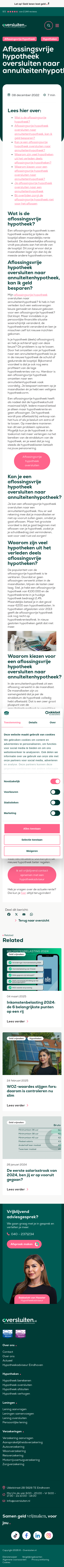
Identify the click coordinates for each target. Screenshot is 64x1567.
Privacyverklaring (40, 1559)
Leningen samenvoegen (18, 1413)
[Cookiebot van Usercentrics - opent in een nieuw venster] (45, 713)
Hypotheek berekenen (17, 1380)
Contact (8, 1352)
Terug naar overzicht (33, 920)
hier (23, 893)
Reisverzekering (13, 1455)
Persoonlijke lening (15, 1422)
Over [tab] (53, 722)
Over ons (9, 1356)
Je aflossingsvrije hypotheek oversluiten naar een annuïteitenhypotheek (33, 187)
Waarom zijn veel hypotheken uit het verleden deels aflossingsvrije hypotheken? (34, 158)
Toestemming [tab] (12, 722)
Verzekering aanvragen (18, 1438)
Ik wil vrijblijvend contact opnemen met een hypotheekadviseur (32, 875)
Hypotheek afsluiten (16, 1389)
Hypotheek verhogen (16, 1393)
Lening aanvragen (15, 1409)
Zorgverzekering (13, 1464)
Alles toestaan (32, 828)
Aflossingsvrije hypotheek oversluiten (32, 461)
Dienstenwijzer (10, 1557)
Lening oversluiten (15, 1418)
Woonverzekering (14, 1451)
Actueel (7, 1360)
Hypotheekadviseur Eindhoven (23, 1365)
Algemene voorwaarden (14, 1559)
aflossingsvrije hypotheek (30, 295)
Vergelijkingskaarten (32, 1557)
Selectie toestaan (32, 839)
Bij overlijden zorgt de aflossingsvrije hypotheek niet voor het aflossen (34, 199)
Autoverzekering (13, 1447)
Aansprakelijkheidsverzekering (23, 1442)
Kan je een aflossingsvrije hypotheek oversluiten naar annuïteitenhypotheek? (33, 146)
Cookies (6, 1562)
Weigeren (32, 850)
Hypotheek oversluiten (17, 1385)
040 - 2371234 (22, 1234)
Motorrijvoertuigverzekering (21, 1460)
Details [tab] (33, 722)
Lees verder (16, 1021)
